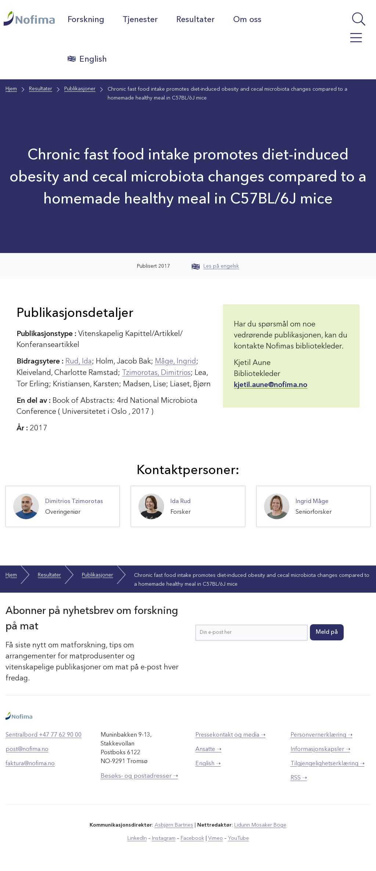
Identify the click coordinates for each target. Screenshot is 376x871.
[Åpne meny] (347, 41)
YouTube (238, 837)
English (87, 59)
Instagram (164, 837)
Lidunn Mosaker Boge (260, 824)
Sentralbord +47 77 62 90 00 (44, 734)
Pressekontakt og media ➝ (230, 734)
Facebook (192, 837)
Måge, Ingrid (176, 361)
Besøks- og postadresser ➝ (139, 775)
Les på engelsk (215, 266)
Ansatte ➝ (208, 749)
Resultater (196, 20)
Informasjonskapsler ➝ (320, 749)
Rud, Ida (78, 361)
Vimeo (215, 837)
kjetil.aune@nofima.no (270, 385)
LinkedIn (137, 837)
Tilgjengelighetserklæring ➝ (327, 763)
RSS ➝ (298, 777)
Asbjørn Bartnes (174, 824)
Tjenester (140, 20)
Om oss (248, 20)
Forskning (86, 20)
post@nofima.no (27, 749)
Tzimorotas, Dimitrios (157, 372)
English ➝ (208, 763)
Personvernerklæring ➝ (321, 734)
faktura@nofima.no (30, 763)
